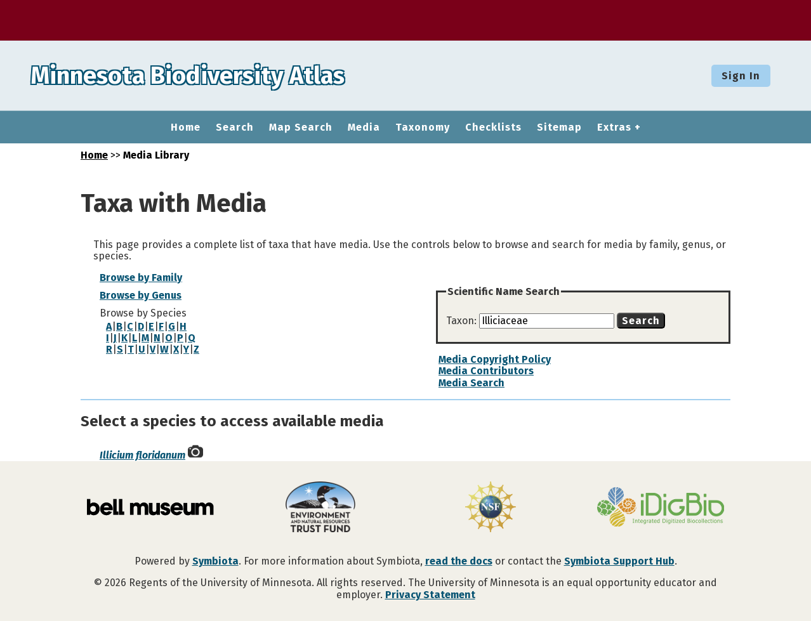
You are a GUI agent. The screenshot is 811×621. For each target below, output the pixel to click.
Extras (614, 127)
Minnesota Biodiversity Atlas (197, 75)
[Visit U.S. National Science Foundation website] (490, 508)
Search (235, 127)
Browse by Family (141, 277)
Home (186, 127)
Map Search (301, 127)
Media (364, 127)
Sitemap (559, 127)
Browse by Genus (140, 295)
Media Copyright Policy (494, 359)
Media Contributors (486, 371)
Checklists (493, 127)
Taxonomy (422, 127)
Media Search (471, 383)
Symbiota (215, 561)
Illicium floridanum (142, 455)
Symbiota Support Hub (619, 561)
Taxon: (462, 321)
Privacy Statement (430, 595)
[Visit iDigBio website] (660, 508)
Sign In (741, 76)
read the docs (458, 561)
